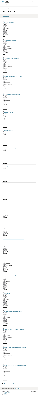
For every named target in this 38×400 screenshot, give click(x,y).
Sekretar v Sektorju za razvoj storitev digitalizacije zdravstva (12, 275)
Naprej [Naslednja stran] (16, 383)
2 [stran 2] (4, 383)
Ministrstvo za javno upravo (6, 392)
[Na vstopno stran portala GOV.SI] (7, 3)
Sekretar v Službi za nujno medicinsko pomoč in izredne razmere (13, 239)
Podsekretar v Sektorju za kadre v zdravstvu (10, 166)
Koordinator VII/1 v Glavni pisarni (8, 112)
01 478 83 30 (4, 393)
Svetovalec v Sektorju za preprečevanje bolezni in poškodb (12, 76)
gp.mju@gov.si (5, 394)
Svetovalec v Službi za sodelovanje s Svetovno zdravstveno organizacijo (14, 365)
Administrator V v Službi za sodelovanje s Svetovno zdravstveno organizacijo (15, 347)
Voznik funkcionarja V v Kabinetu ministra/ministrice (11, 58)
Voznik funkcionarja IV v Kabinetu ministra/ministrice (11, 94)
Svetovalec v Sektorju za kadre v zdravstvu (9, 40)
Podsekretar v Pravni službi (7, 184)
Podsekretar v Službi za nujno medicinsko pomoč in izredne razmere (14, 329)
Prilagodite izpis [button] (6, 16)
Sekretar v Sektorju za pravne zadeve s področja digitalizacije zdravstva (14, 220)
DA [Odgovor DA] (15, 388)
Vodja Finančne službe (6, 293)
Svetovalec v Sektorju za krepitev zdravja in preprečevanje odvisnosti (14, 202)
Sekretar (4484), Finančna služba (8, 22)
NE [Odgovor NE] (18, 388)
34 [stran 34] (13, 383)
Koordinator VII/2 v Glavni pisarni (8, 130)
